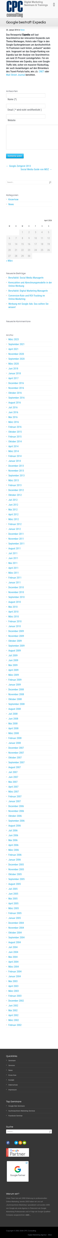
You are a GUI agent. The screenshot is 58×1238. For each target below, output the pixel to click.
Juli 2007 (13, 776)
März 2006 (13, 854)
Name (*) (12, 99)
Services (11, 1065)
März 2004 (13, 971)
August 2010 (14, 606)
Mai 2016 (13, 421)
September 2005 (16, 883)
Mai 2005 (13, 903)
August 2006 (14, 830)
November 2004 (16, 932)
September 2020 (16, 363)
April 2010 (13, 616)
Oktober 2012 (15, 499)
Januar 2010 (14, 630)
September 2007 (16, 767)
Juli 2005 (13, 893)
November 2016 (16, 392)
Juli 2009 (13, 660)
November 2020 (16, 358)
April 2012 (13, 519)
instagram (12, 1143)
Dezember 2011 (16, 538)
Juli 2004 (13, 951)
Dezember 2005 (16, 869)
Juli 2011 (13, 557)
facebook (8, 1143)
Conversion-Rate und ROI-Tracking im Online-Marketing (26, 302)
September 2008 (16, 708)
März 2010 (13, 621)
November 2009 (16, 640)
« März (9, 265)
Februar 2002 (15, 1029)
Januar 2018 (14, 378)
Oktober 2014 (15, 446)
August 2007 (14, 771)
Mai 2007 (13, 786)
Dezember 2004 (16, 927)
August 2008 (14, 713)
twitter (16, 1143)
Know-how (13, 204)
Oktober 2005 (15, 878)
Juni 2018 (13, 373)
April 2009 (13, 674)
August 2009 (14, 655)
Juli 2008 (13, 718)
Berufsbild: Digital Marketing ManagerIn (28, 295)
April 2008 (13, 733)
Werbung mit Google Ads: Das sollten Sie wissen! (28, 310)
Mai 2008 (13, 728)
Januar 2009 (14, 689)
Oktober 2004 (15, 937)
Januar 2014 (14, 465)
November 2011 (16, 543)
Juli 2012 (13, 504)
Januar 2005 (14, 922)
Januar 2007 (14, 805)
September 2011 (16, 548)
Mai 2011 (13, 567)
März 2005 (13, 912)
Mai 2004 (13, 961)
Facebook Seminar (15, 1116)
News (22, 30)
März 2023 (13, 344)
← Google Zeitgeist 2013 (18, 170)
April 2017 (13, 382)
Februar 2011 (15, 582)
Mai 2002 (13, 1015)
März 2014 (13, 455)
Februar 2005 (15, 917)
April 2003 (13, 990)
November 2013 (16, 475)
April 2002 (13, 1019)
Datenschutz (13, 1085)
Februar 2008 (15, 742)
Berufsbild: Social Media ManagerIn (26, 282)
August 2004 (14, 946)
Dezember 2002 (16, 1005)
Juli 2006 (13, 835)
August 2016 (14, 407)
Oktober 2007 (15, 762)
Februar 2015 (15, 441)
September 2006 (16, 825)
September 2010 (16, 601)
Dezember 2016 (16, 387)
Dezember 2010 (16, 592)
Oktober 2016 (15, 397)
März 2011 (13, 577)
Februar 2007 (15, 801)
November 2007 (16, 757)
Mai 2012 (13, 514)
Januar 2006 (14, 864)
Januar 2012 (14, 533)
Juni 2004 (13, 956)
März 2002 (13, 1024)
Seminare (12, 1060)
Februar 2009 (15, 684)
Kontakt (11, 1080)
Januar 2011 (14, 587)
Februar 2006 (15, 859)
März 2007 (13, 796)
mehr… (28, 1215)
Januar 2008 (14, 747)
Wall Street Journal (15, 74)
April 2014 (13, 450)
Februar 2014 (15, 460)
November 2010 (16, 596)
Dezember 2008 (16, 694)
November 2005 (16, 874)
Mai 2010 (13, 611)
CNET (41, 71)
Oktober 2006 (15, 820)
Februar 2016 (15, 431)
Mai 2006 (13, 844)
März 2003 (13, 995)
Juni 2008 (13, 723)
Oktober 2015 (15, 436)
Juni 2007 (13, 781)
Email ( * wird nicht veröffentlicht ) (25, 109)
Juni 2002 (13, 1010)
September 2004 (16, 942)
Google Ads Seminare (16, 1106)
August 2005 (14, 888)
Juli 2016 (13, 412)
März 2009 (13, 679)
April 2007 (13, 791)
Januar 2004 (14, 981)
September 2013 (16, 480)
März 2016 (13, 426)
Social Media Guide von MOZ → (36, 173)
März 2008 (13, 737)
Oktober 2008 (15, 703)
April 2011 (13, 572)
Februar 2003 (15, 1000)
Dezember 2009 (16, 635)
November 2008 (16, 698)
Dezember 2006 (16, 810)
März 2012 (13, 523)
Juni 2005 (13, 898)
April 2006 (13, 849)
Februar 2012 (15, 528)
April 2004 (13, 966)
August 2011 (14, 553)
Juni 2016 (13, 416)
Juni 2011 (13, 562)
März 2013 (13, 485)
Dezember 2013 (16, 470)
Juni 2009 (13, 664)
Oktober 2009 (15, 645)
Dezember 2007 (16, 752)
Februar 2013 (15, 489)
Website (12, 120)
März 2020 (13, 368)
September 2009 (16, 650)
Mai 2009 (13, 669)
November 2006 (16, 815)
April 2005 (13, 908)
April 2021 (13, 353)
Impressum (12, 1090)
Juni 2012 (13, 509)
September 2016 (16, 402)
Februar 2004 (15, 976)
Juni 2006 (13, 840)
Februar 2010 (15, 626)
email (24, 1143)
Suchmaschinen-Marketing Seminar (21, 1111)
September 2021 (16, 348)
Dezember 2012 (16, 494)
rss (20, 1143)
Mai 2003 (13, 985)
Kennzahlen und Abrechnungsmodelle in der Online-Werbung (30, 289)
